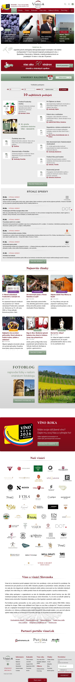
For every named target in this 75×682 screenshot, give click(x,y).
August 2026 (29, 664)
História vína (53, 622)
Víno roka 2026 (40, 659)
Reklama (18, 661)
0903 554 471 (7, 670)
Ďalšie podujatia (36, 184)
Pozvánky (28, 668)
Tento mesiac (29, 659)
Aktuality (49, 664)
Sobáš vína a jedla (59, 620)
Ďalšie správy (37, 261)
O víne (48, 661)
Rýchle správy (50, 670)
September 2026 (30, 666)
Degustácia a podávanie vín (38, 622)
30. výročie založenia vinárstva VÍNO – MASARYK (28, 126)
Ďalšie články (37, 352)
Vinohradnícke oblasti (17, 620)
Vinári (27, 10)
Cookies (18, 670)
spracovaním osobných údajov (65, 671)
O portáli (18, 664)
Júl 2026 (28, 661)
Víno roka (43, 10)
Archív (27, 670)
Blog (48, 666)
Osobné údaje (19, 668)
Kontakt (18, 659)
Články (20, 10)
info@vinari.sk (7, 668)
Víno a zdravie (23, 622)
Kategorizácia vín (45, 620)
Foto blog (64, 10)
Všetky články (50, 659)
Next (54, 29)
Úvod (14, 10)
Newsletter (18, 666)
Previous (2, 29)
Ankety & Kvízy (53, 10)
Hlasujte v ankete (47, 444)
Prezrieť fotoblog (23, 400)
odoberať (65, 675)
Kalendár (34, 10)
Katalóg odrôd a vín (32, 620)
